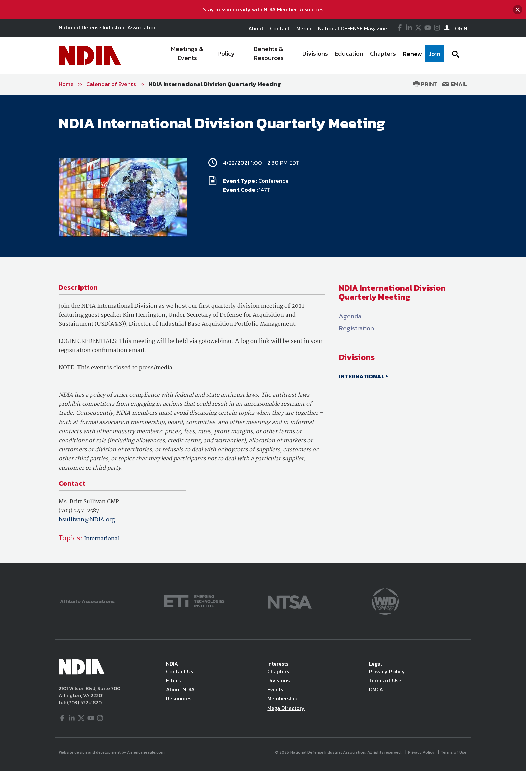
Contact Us (179, 671)
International (102, 538)
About (255, 28)
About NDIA (180, 689)
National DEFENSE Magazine (352, 28)
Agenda (350, 316)
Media (303, 28)
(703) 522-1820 (84, 702)
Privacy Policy (387, 671)
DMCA (376, 689)
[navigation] (302, 55)
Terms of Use (385, 680)
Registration (356, 328)
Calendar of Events (111, 84)
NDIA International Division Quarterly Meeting (214, 84)
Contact (280, 28)
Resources (178, 698)
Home (66, 84)
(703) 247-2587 (79, 510)
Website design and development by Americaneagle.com (112, 752)
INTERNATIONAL (362, 376)
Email (454, 84)
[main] (263, 329)
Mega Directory (286, 708)
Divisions (278, 680)
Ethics (173, 680)
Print (425, 84)
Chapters (278, 671)
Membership (282, 698)
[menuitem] (187, 55)
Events (275, 689)
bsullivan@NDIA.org (87, 520)
